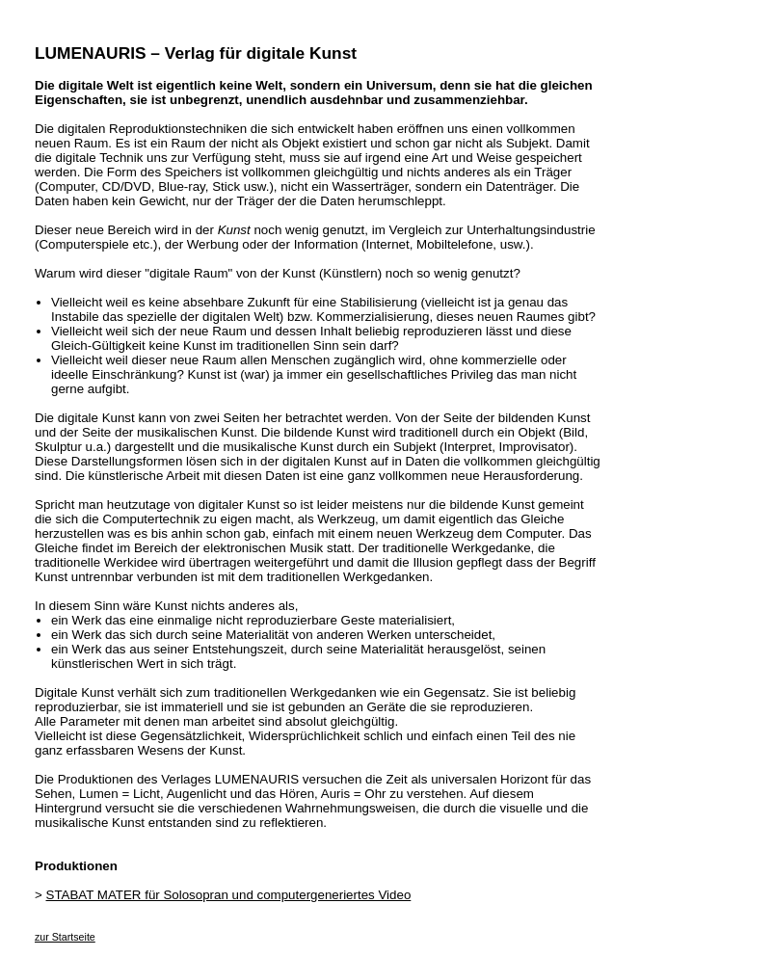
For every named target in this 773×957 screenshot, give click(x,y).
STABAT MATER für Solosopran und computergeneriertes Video (229, 895)
